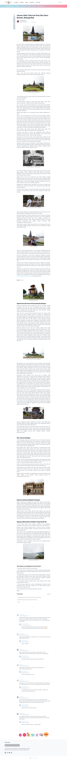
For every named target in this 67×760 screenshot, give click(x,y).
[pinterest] (14, 26)
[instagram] (11, 752)
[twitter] (14, 20)
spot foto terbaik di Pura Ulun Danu (25, 275)
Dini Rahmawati (22, 713)
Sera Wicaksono (22, 614)
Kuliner (26, 2)
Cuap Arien (32, 2)
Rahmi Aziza (21, 679)
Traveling (22, 2)
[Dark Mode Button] (59, 2)
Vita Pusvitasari (22, 633)
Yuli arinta (21, 649)
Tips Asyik (38, 2)
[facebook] (14, 17)
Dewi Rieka (21, 664)
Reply (21, 630)
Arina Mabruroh (25, 623)
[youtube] (9, 752)
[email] (14, 28)
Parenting (16, 2)
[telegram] (14, 24)
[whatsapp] (14, 22)
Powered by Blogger (34, 757)
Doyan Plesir (21, 696)
